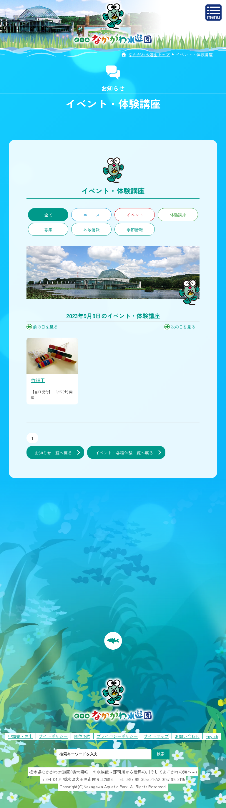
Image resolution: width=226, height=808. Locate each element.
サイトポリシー (53, 736)
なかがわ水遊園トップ (149, 54)
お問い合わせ (187, 736)
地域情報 (91, 230)
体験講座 (178, 215)
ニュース (91, 215)
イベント (135, 215)
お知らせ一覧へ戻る (53, 453)
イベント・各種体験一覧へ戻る (124, 453)
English (212, 736)
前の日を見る (45, 327)
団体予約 (82, 736)
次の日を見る (183, 327)
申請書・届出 (20, 736)
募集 (48, 230)
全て (48, 215)
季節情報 (135, 230)
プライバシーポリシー (117, 736)
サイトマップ (156, 736)
